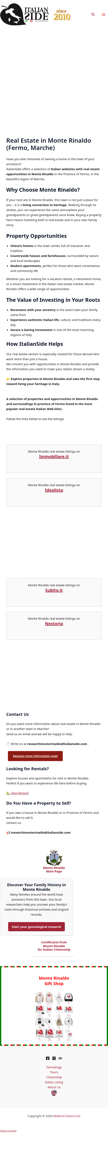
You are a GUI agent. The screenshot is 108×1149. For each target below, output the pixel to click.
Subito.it (54, 590)
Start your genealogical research (36, 927)
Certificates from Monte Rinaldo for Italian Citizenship (54, 945)
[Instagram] (54, 1058)
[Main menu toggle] (103, 14)
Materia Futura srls (67, 1116)
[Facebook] (48, 1058)
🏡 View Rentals (17, 793)
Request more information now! (35, 756)
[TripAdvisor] (60, 1058)
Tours (54, 1072)
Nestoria (54, 623)
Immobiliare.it (54, 456)
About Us (54, 1087)
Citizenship (54, 1077)
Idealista (54, 490)
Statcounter (8, 1131)
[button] (93, 14)
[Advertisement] (49, 80)
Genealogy (54, 1067)
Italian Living (54, 1082)
